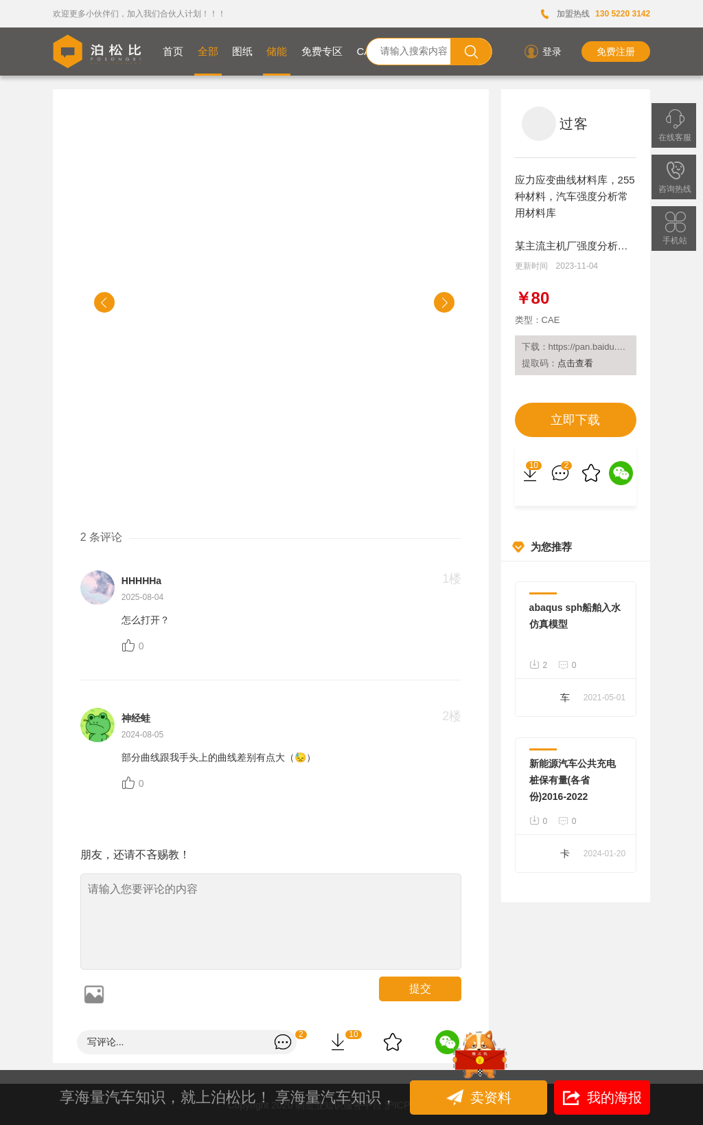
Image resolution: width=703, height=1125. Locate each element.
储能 (276, 51)
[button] (104, 302)
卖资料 (480, 1097)
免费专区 (322, 51)
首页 (173, 51)
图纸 (242, 51)
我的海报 (602, 1097)
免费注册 (616, 51)
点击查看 (575, 363)
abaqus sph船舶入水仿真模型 (575, 616)
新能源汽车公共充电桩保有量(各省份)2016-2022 (572, 780)
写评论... (105, 1041)
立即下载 (575, 420)
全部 (208, 51)
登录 (542, 51)
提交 (420, 988)
